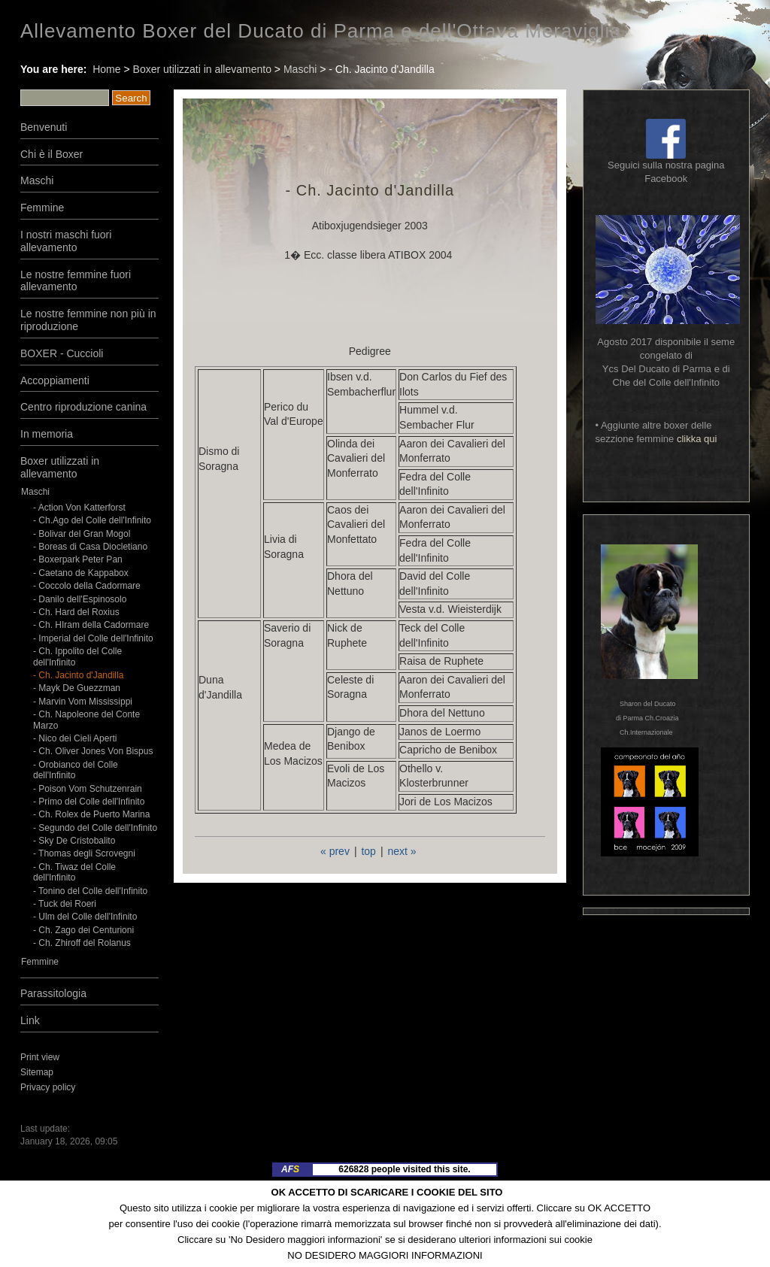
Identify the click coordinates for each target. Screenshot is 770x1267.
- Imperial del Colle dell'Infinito (93, 638)
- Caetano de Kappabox (81, 573)
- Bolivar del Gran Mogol (81, 534)
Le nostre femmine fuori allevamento (75, 280)
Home (106, 69)
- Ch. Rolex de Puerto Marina (91, 814)
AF (290, 1169)
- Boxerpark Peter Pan (78, 559)
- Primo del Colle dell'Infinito (88, 801)
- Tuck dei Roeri (66, 904)
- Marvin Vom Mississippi (82, 701)
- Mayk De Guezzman (76, 688)
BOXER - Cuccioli (61, 353)
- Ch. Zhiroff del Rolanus (82, 943)
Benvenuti (43, 127)
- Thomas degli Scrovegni (84, 853)
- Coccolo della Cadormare (87, 585)
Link (30, 1020)
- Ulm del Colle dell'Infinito (85, 916)
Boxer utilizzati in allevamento (202, 69)
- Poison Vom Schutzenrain (87, 789)
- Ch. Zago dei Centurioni (83, 930)
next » (401, 851)
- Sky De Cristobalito (74, 840)
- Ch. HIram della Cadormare (91, 625)
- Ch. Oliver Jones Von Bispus (93, 751)
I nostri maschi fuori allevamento (65, 241)
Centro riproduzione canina (83, 407)
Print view (39, 1057)
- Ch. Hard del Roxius (76, 612)
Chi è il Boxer (51, 154)
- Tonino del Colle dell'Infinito (90, 891)
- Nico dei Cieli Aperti (75, 738)
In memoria (46, 434)
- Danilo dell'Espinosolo (79, 599)
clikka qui (697, 438)
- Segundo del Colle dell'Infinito (95, 828)
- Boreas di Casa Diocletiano (90, 546)
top (368, 851)
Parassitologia (53, 993)
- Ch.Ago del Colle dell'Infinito (92, 520)
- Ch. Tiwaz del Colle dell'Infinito (74, 872)
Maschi (300, 69)
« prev (335, 851)
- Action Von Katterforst (79, 507)
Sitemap (36, 1072)
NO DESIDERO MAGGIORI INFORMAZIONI (384, 1255)
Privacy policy (47, 1087)
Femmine (42, 208)
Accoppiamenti (54, 380)
